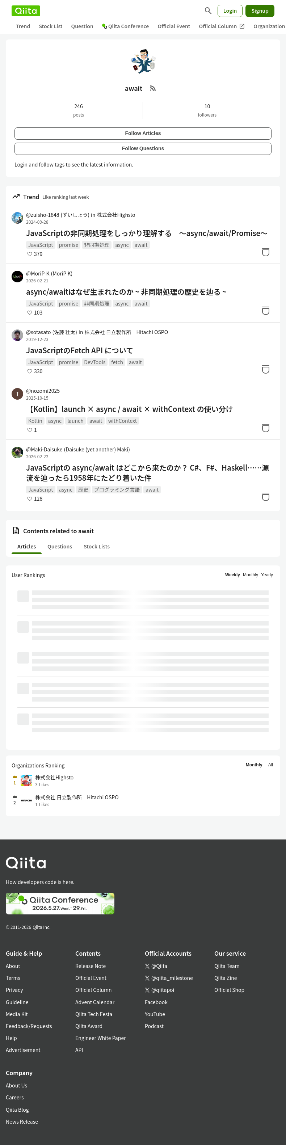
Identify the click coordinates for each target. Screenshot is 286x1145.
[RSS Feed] (153, 88)
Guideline (17, 1002)
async (122, 244)
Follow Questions (143, 148)
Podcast (154, 1026)
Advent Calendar (94, 1002)
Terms (13, 977)
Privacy (14, 989)
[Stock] (266, 252)
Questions (59, 546)
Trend (23, 26)
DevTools (94, 362)
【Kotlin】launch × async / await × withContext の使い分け (129, 409)
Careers (15, 1097)
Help (11, 1037)
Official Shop (229, 989)
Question (82, 26)
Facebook (156, 1002)
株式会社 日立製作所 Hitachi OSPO (126, 332)
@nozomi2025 (43, 390)
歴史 (83, 489)
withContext (122, 420)
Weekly (232, 574)
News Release (22, 1121)
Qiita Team (227, 965)
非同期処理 (96, 244)
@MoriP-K (49, 273)
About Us (16, 1085)
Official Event (173, 26)
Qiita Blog (17, 1109)
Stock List (50, 26)
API (79, 1049)
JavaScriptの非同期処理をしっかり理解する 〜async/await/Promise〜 (147, 233)
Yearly (267, 574)
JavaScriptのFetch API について (79, 350)
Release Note (90, 965)
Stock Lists (97, 546)
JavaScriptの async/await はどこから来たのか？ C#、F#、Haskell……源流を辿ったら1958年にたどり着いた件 (147, 473)
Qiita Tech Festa (93, 1014)
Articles (26, 546)
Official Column (222, 26)
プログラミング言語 (117, 489)
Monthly (250, 574)
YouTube (155, 1014)
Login (230, 10)
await (141, 244)
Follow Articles (143, 133)
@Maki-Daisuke (78, 449)
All (270, 764)
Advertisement (23, 1049)
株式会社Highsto (116, 214)
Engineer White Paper (100, 1037)
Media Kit (17, 1014)
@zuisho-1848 (57, 214)
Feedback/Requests (29, 1026)
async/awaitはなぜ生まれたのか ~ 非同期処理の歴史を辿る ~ (126, 292)
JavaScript (40, 244)
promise (69, 244)
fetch (117, 362)
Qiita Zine (225, 977)
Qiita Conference (125, 26)
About (13, 965)
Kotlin (35, 420)
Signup (260, 10)
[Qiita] (26, 10)
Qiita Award (88, 1026)
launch (75, 420)
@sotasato (51, 332)
